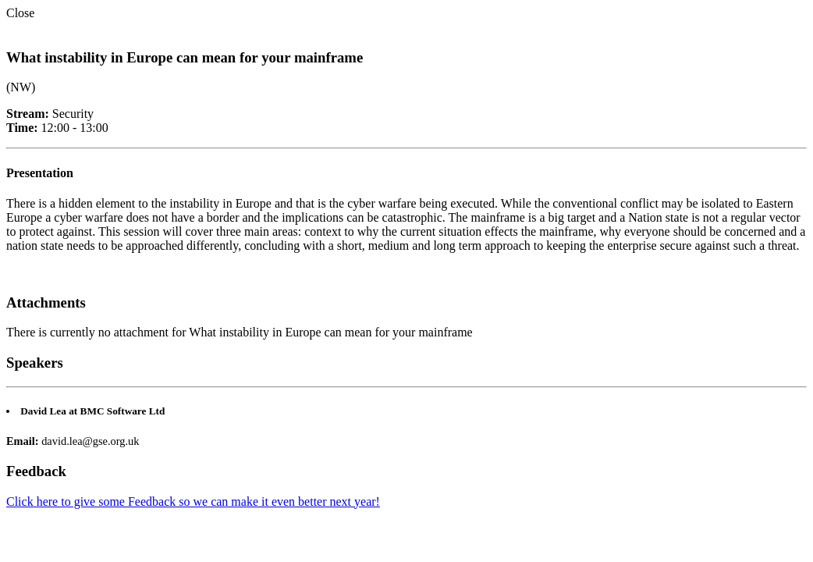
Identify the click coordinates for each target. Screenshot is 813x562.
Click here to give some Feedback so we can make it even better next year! (193, 501)
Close (20, 13)
